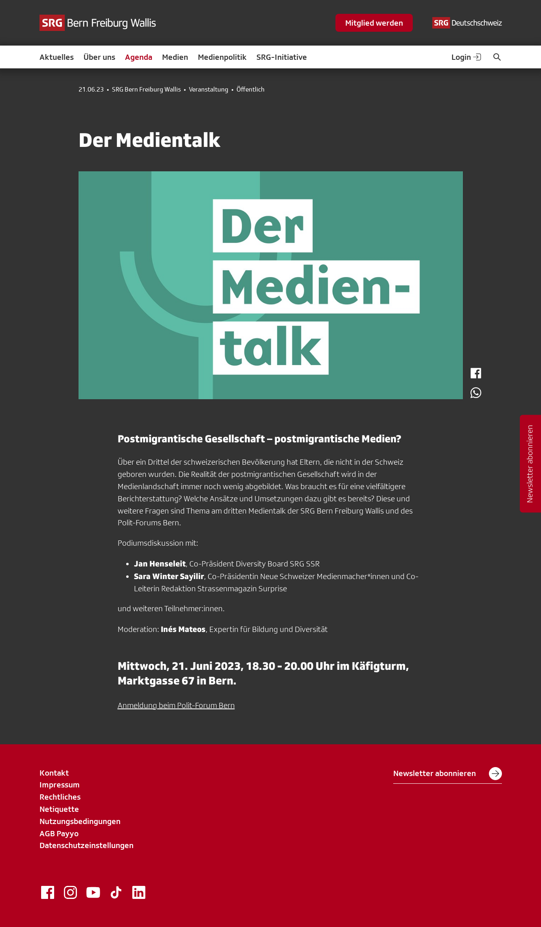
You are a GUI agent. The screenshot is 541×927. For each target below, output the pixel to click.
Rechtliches (60, 796)
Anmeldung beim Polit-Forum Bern (176, 705)
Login (466, 57)
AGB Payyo (59, 833)
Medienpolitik (222, 56)
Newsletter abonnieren (447, 773)
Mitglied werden (374, 22)
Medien (175, 56)
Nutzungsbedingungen (79, 821)
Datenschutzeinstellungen (86, 845)
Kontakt (54, 772)
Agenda (138, 56)
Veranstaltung (208, 89)
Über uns (99, 56)
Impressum (59, 784)
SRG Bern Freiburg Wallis (146, 89)
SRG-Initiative (281, 56)
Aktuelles (56, 56)
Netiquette (59, 809)
